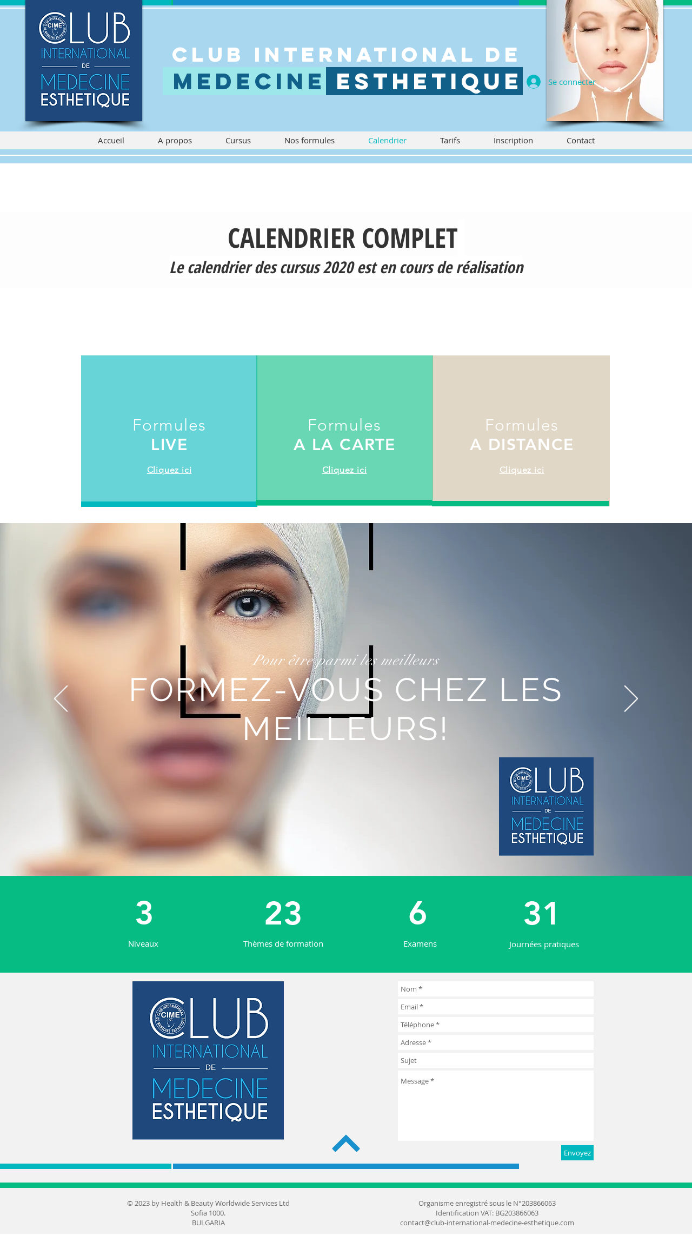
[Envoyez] (577, 1152)
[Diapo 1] (346, 848)
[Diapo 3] (336, 848)
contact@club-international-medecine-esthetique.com (487, 1222)
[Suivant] (631, 699)
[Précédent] (61, 699)
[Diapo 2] (355, 848)
